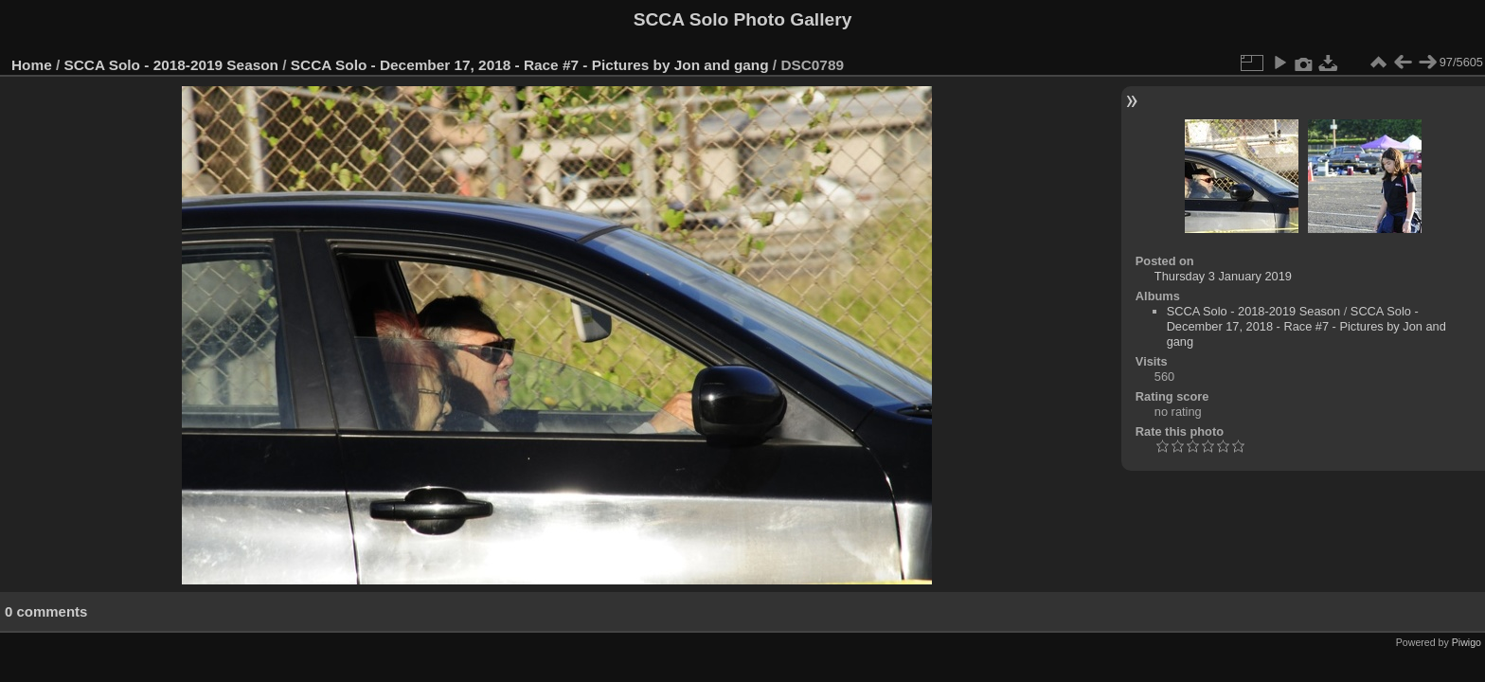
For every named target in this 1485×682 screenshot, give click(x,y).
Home (31, 65)
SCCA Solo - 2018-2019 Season (171, 65)
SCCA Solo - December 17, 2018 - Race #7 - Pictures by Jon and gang (530, 65)
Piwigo (1466, 642)
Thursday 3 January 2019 (1223, 276)
